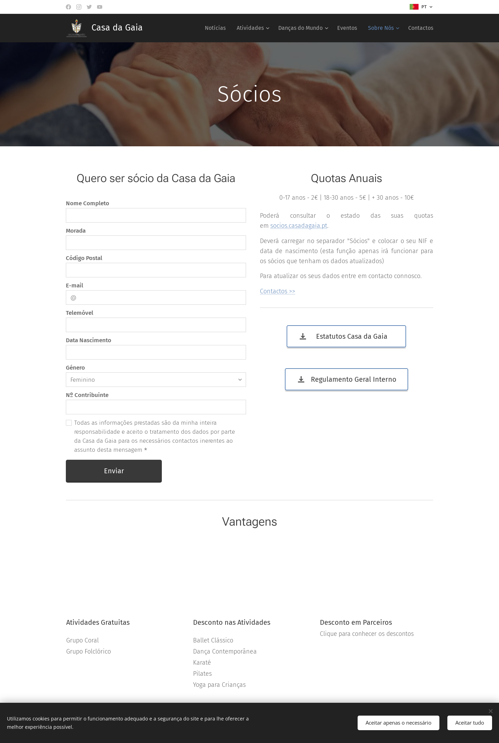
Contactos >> (277, 291)
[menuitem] (217, 28)
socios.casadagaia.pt (298, 226)
